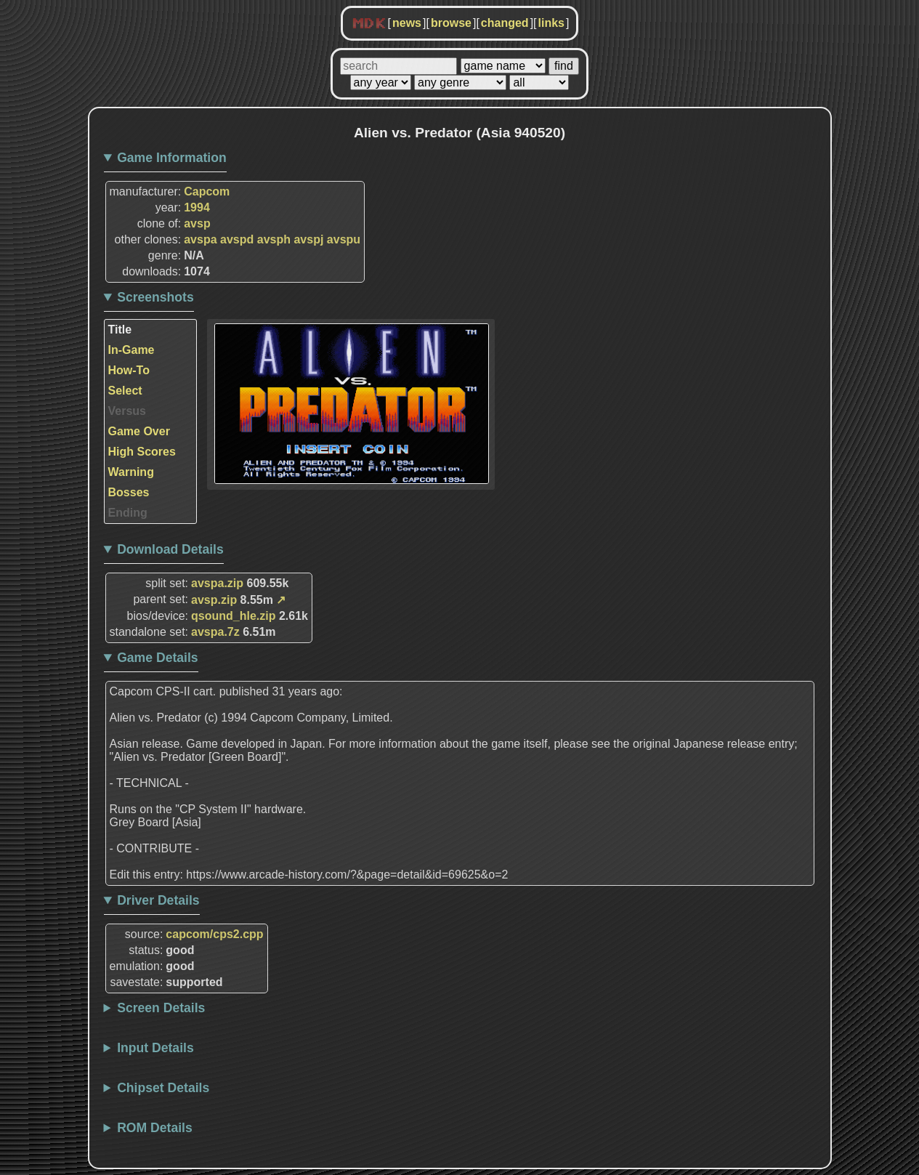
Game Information (172, 157)
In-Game (131, 350)
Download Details (170, 549)
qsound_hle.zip (233, 616)
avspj (308, 239)
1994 (197, 207)
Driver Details (158, 900)
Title (120, 329)
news (406, 23)
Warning (131, 472)
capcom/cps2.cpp (214, 934)
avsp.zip (214, 600)
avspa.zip (217, 583)
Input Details (155, 1048)
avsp (197, 223)
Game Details (157, 657)
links (551, 23)
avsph (274, 239)
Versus (127, 411)
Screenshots (155, 297)
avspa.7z (215, 632)
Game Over (139, 431)
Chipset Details (163, 1088)
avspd (237, 239)
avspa (200, 239)
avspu (343, 239)
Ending (127, 512)
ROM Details (155, 1128)
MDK (369, 24)
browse (451, 23)
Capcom (207, 191)
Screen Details (161, 1008)
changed (505, 23)
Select (125, 390)
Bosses (129, 492)
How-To (129, 370)
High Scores (142, 451)
